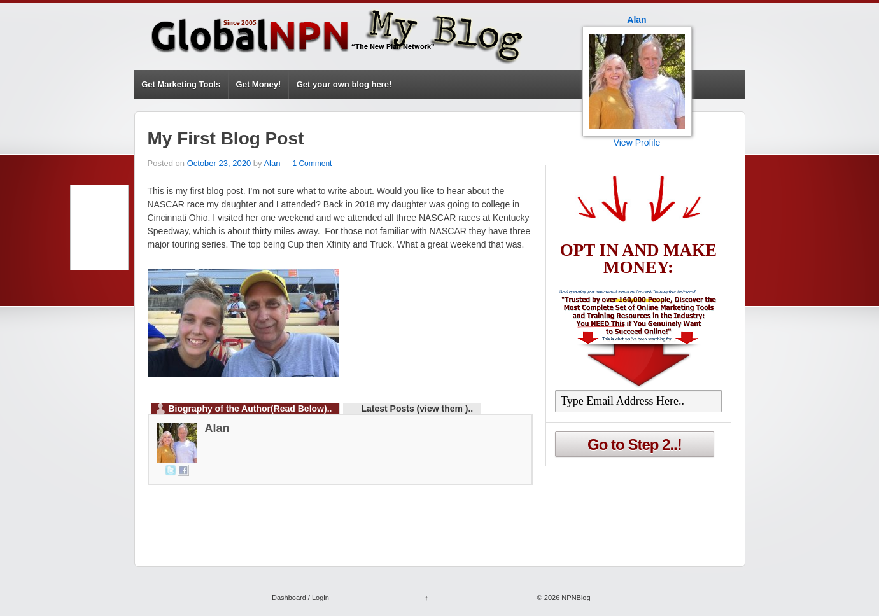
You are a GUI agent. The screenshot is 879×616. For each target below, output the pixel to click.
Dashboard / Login (300, 597)
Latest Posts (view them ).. (417, 408)
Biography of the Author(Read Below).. (250, 408)
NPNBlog (574, 597)
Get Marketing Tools (180, 84)
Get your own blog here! (344, 84)
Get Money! (258, 84)
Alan (272, 163)
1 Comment (312, 163)
